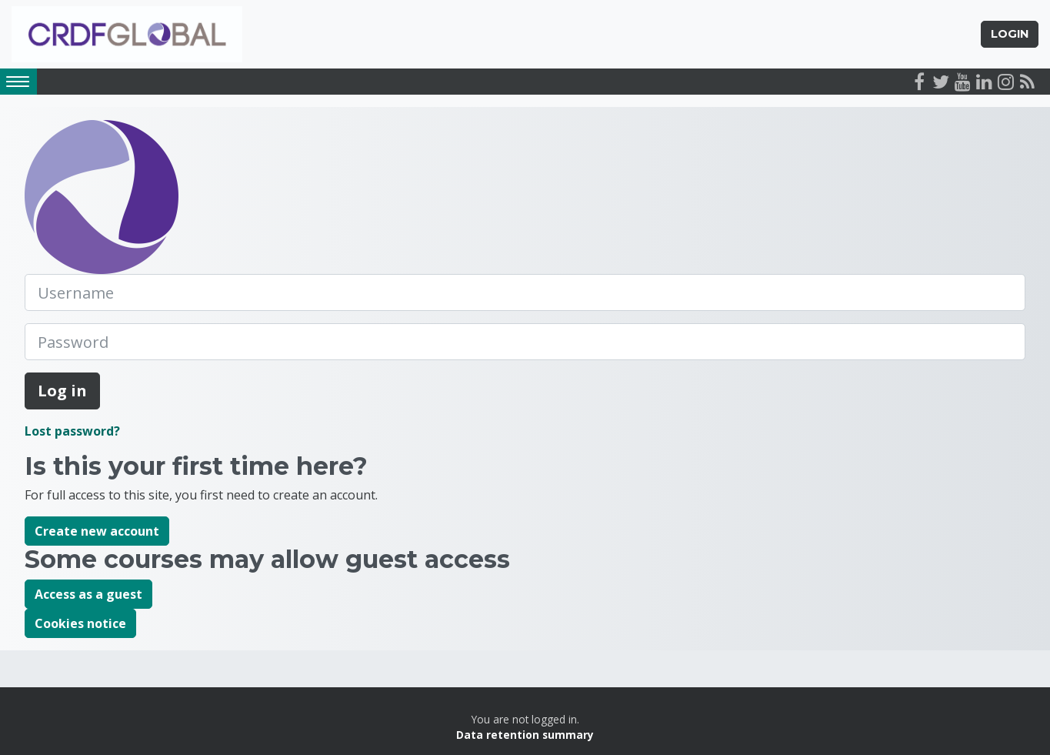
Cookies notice (80, 623)
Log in (62, 390)
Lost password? (72, 431)
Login (1009, 34)
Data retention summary (525, 734)
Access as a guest (88, 594)
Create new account (97, 531)
